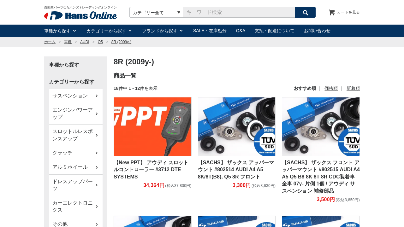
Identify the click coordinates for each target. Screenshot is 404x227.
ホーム (50, 42)
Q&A (241, 30)
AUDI (84, 42)
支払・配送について (274, 30)
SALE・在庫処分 (210, 30)
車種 (68, 42)
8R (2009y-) (121, 42)
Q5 (100, 42)
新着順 (353, 88)
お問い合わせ (317, 30)
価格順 (331, 88)
